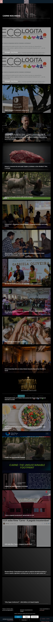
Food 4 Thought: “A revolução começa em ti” (17, 110)
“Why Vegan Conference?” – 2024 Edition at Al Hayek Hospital (22, 602)
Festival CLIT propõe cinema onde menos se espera (19, 197)
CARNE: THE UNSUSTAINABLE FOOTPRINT (16, 486)
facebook (43, 618)
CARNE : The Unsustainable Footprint (15, 457)
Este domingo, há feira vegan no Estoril (15, 341)
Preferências (34, 616)
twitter (47, 618)
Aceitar (18, 616)
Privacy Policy (24, 619)
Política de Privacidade (12, 620)
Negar (26, 616)
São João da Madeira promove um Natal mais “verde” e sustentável (23, 283)
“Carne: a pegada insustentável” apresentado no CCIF (19, 515)
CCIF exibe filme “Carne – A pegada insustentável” (18, 544)
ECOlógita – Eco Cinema (11, 52)
